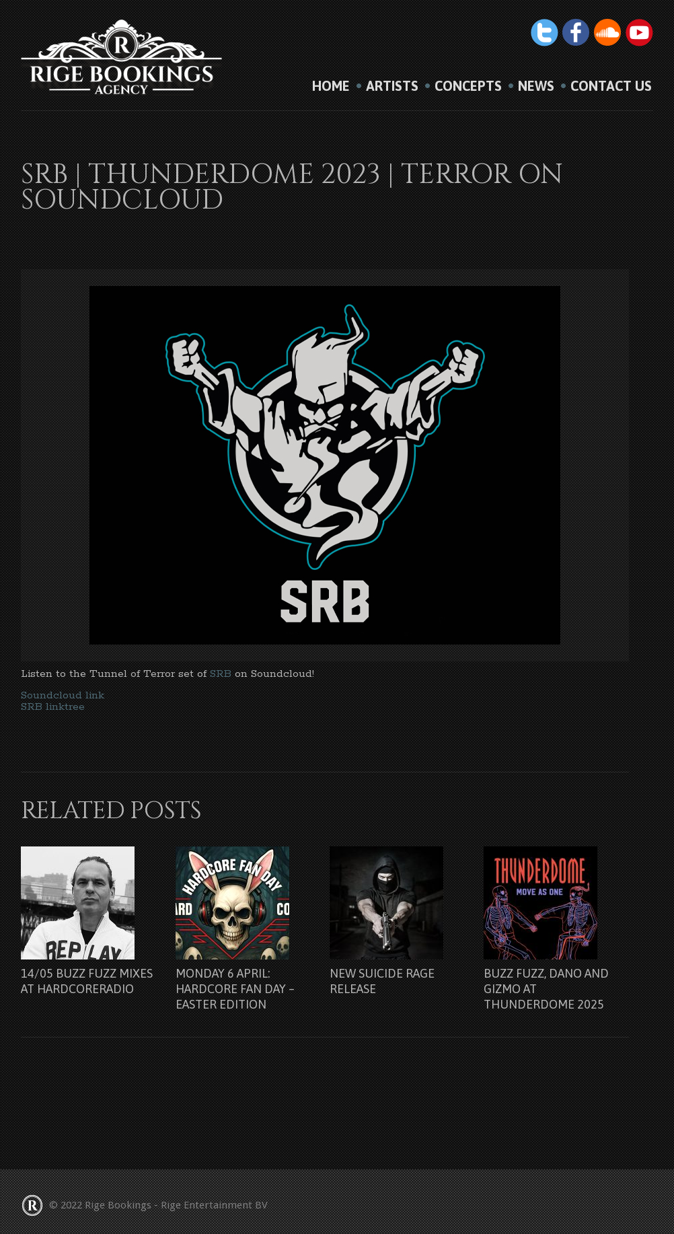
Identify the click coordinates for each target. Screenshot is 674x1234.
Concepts (468, 86)
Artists (392, 86)
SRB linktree (53, 707)
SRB (222, 674)
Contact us (611, 86)
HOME (331, 86)
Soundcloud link (62, 695)
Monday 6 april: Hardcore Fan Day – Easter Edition (235, 988)
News (536, 86)
